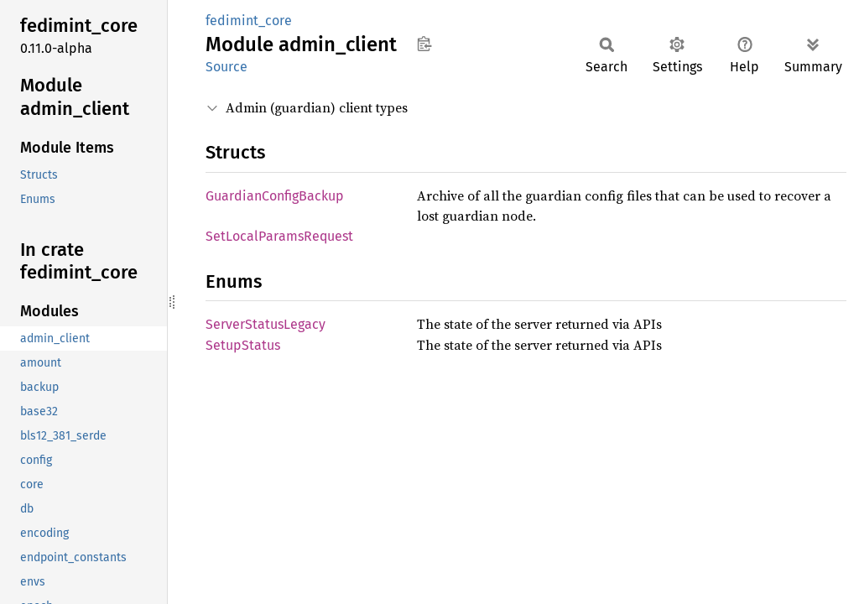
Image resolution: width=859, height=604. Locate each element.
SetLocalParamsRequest (279, 236)
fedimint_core (249, 21)
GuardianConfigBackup (275, 196)
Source (226, 67)
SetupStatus (243, 345)
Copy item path (424, 43)
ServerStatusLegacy (265, 324)
